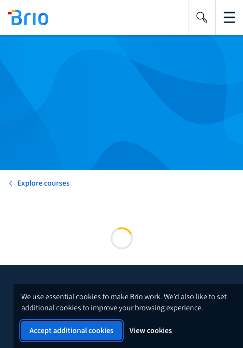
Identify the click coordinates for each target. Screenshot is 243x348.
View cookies (150, 330)
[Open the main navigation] (229, 17)
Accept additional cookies (71, 330)
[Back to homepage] (24, 17)
